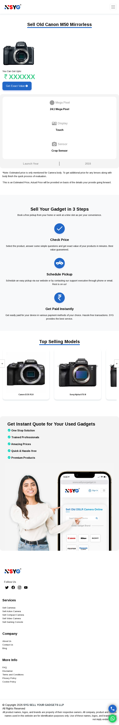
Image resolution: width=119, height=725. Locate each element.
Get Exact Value (17, 86)
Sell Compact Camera (13, 615)
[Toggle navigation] (113, 7)
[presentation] (2, 363)
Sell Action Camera (11, 611)
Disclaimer (7, 671)
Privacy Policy (9, 678)
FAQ (4, 667)
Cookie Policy (9, 682)
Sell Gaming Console (12, 622)
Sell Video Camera (11, 618)
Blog (4, 648)
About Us (6, 641)
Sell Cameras (9, 608)
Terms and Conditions (13, 674)
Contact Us (7, 645)
